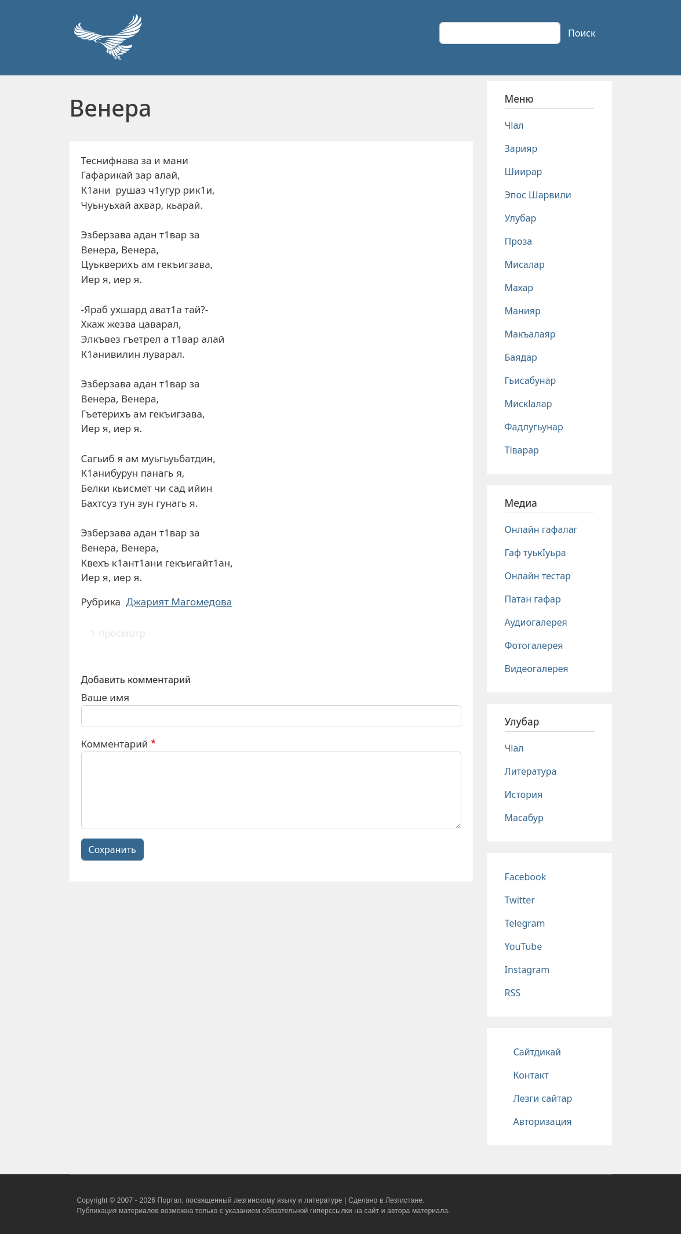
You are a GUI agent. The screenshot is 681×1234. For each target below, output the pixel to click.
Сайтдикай (538, 1052)
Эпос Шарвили (538, 194)
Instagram (527, 969)
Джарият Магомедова (179, 601)
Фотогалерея (534, 645)
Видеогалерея (537, 668)
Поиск (582, 33)
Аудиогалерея (536, 622)
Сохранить (112, 849)
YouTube (523, 946)
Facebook (526, 876)
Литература (531, 771)
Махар (519, 287)
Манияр (523, 310)
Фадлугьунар (534, 426)
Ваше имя (105, 697)
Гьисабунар (530, 380)
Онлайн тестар (538, 575)
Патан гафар (533, 599)
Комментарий (114, 743)
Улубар (521, 218)
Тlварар (522, 450)
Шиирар (523, 171)
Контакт (531, 1075)
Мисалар (525, 264)
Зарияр (521, 148)
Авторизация (543, 1121)
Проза (519, 241)
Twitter (520, 900)
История (524, 794)
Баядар (521, 357)
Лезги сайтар (543, 1098)
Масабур (524, 817)
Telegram (525, 923)
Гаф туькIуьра (535, 552)
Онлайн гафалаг (541, 529)
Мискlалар (528, 403)
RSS (513, 992)
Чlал (514, 125)
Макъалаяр (530, 334)
